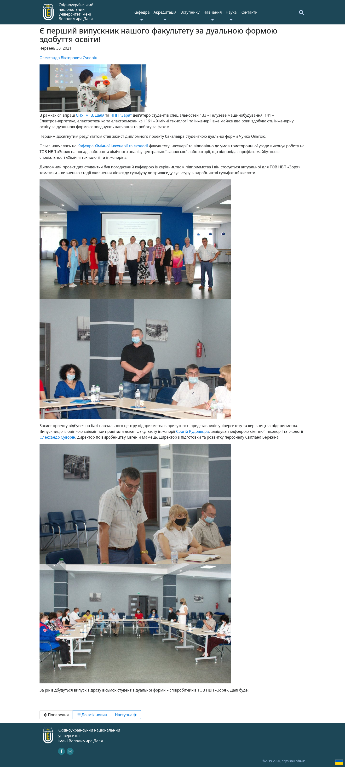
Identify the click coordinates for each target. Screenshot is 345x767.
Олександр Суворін (57, 437)
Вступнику (190, 12)
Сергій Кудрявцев (192, 431)
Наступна (126, 714)
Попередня (56, 714)
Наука (231, 12)
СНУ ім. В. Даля (90, 115)
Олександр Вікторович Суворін (68, 57)
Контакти (249, 12)
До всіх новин (92, 714)
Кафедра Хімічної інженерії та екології (112, 146)
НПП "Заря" (121, 115)
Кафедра (141, 12)
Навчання (212, 12)
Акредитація (165, 12)
